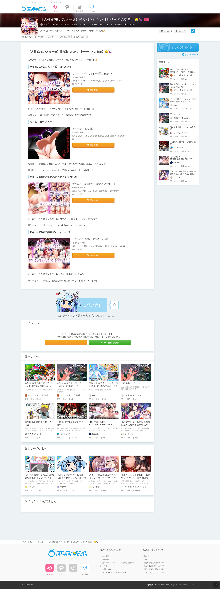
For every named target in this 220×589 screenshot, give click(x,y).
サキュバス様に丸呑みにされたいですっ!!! (93, 184)
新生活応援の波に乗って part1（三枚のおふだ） (183, 85)
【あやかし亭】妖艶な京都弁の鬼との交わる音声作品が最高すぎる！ (135, 425)
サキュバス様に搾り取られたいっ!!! (90, 239)
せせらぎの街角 (61, 37)
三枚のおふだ (128, 383)
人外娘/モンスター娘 (80, 37)
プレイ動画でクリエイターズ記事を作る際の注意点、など (183, 100)
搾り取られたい (44, 37)
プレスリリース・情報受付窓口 (114, 572)
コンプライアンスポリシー (154, 572)
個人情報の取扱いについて (154, 566)
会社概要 (105, 556)
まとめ (40, 542)
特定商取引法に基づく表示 (154, 563)
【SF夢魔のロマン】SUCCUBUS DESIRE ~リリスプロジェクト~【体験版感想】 (182, 159)
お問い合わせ (107, 569)
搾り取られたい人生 (82, 128)
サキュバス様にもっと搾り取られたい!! (92, 73)
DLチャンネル (33, 8)
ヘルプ (104, 566)
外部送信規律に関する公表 (154, 569)
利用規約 (105, 559)
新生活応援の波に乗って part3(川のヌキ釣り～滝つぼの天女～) (39, 386)
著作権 (146, 556)
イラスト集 (130, 24)
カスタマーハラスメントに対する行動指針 (118, 563)
